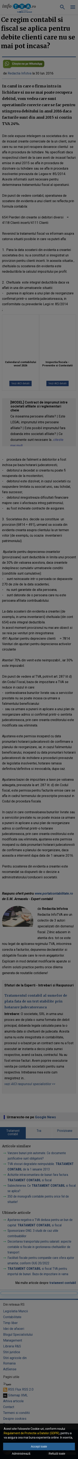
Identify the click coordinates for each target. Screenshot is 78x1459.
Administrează (21, 1453)
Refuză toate (57, 1453)
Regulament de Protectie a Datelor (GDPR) (31, 1433)
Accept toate (39, 1446)
